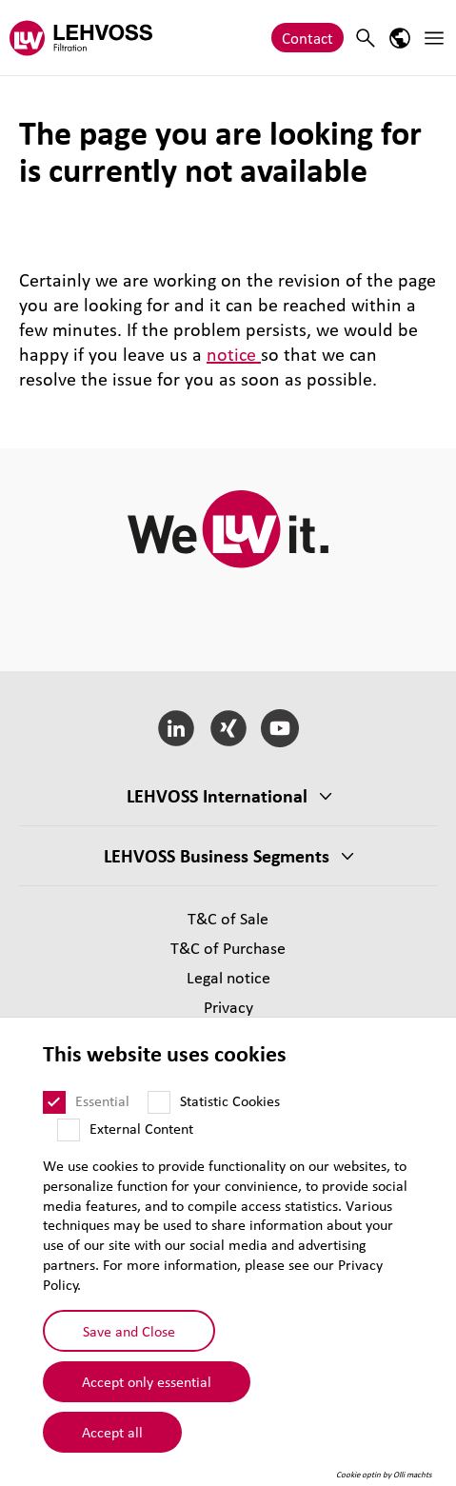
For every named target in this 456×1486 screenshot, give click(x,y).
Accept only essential (146, 1381)
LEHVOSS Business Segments (216, 855)
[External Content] (68, 1130)
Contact (307, 38)
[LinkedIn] (175, 728)
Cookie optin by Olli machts (384, 1474)
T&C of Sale (228, 918)
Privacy (228, 1007)
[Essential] (54, 1102)
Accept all (112, 1431)
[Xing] (228, 728)
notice (234, 354)
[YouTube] (280, 728)
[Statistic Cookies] (159, 1102)
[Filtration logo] (81, 38)
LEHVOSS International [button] (217, 795)
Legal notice (228, 977)
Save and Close (129, 1330)
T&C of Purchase (228, 948)
